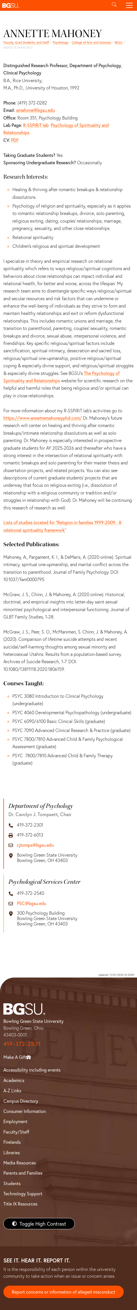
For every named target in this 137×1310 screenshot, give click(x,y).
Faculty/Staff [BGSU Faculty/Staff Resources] (16, 1132)
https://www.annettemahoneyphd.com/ (42, 418)
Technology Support (22, 1193)
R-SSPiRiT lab (36, 125)
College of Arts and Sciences (91, 42)
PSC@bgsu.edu (31, 903)
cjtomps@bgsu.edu (35, 845)
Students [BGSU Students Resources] (12, 1183)
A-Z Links (12, 1090)
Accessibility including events (31, 1070)
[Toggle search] (114, 5)
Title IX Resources (20, 1204)
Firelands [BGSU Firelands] (12, 1142)
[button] (53, 5)
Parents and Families (22, 1173)
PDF (15, 140)
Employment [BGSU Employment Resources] (15, 1121)
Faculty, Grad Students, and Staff (26, 42)
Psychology (60, 42)
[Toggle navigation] (129, 5)
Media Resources (19, 1163)
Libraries (11, 1152)
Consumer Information (24, 1111)
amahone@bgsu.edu (35, 110)
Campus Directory (20, 1101)
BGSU (119, 42)
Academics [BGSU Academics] (13, 1080)
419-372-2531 (22, 1043)
